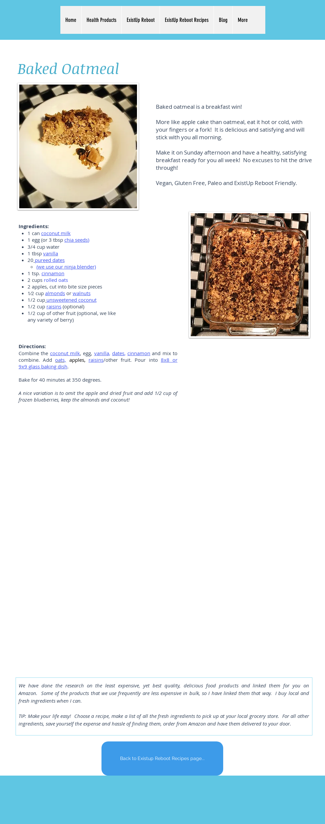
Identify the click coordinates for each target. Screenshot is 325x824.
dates (118, 353)
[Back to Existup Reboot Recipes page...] (162, 758)
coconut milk (65, 353)
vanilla (101, 353)
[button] (101, 20)
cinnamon (52, 273)
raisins (53, 306)
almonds (55, 293)
